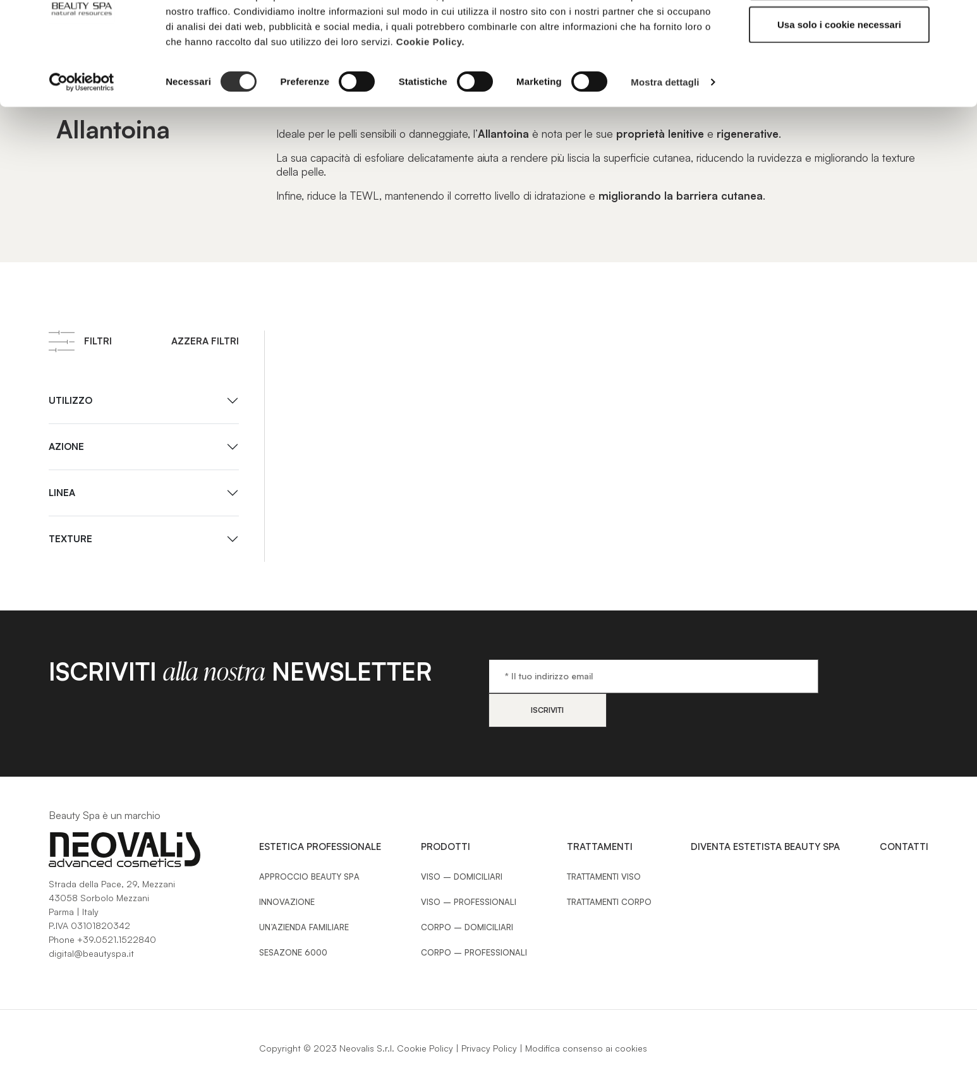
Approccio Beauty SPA (309, 842)
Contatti (904, 812)
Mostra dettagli (665, 132)
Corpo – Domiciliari (467, 893)
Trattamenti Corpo (609, 868)
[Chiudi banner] (957, 19)
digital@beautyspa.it (91, 919)
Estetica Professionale (320, 812)
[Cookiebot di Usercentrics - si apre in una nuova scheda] (82, 132)
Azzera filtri (205, 341)
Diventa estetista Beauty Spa (765, 812)
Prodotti (445, 812)
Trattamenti (600, 812)
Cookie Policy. (430, 91)
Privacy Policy (489, 1014)
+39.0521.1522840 (116, 905)
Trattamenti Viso (604, 842)
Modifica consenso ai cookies (586, 1014)
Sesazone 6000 (293, 918)
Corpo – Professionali (474, 918)
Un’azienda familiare (304, 893)
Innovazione (287, 868)
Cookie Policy (425, 1014)
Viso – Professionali (468, 868)
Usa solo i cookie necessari (839, 75)
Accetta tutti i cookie (839, 33)
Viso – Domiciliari (461, 842)
